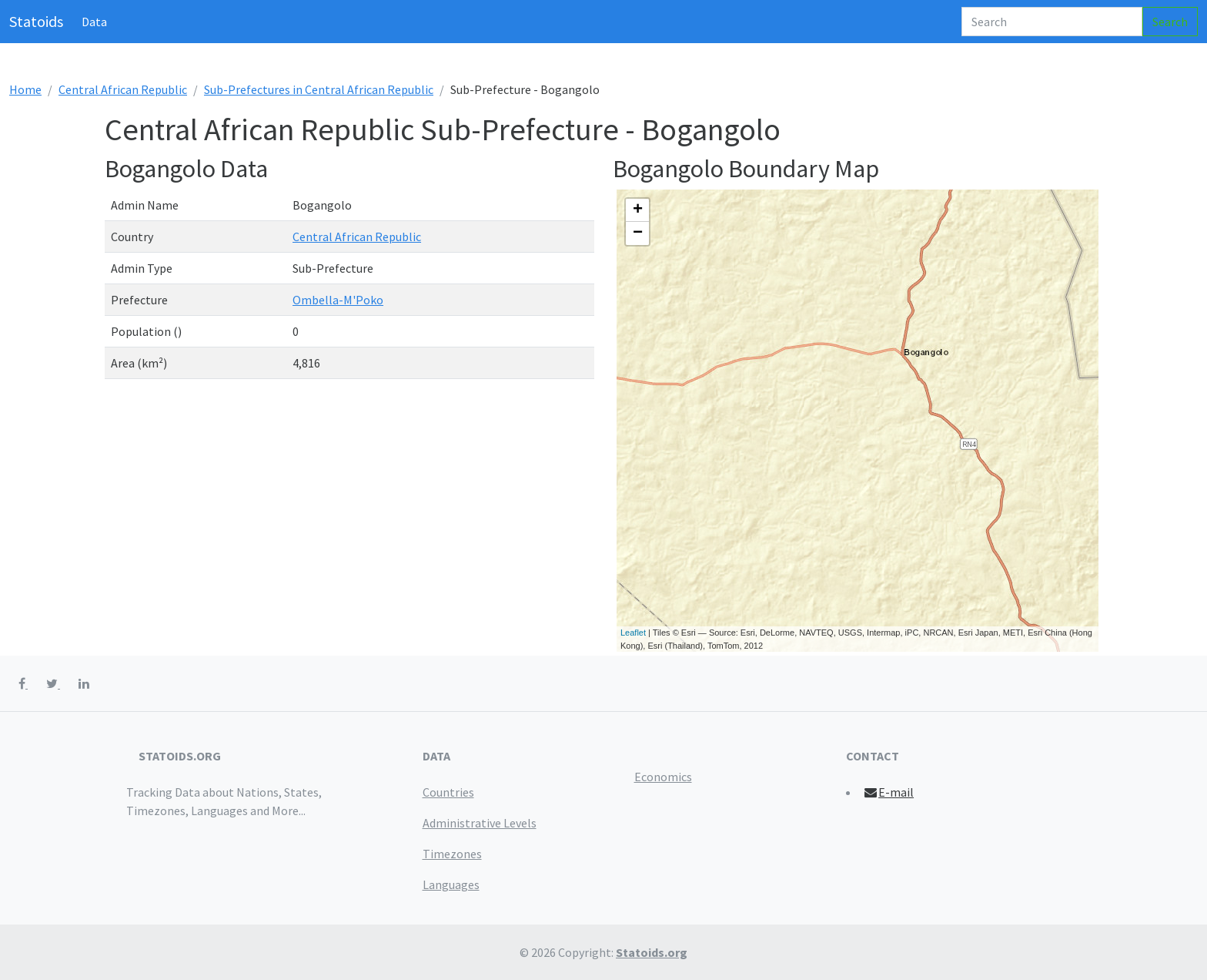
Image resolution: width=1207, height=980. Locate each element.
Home (25, 89)
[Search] (1051, 21)
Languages (451, 884)
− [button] (638, 233)
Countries (448, 792)
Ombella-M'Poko (338, 299)
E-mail (888, 792)
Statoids (36, 21)
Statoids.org (651, 952)
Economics (663, 776)
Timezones (452, 853)
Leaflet (633, 632)
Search (1170, 21)
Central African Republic (123, 89)
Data (94, 21)
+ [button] (638, 210)
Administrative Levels (480, 823)
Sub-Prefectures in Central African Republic (318, 89)
